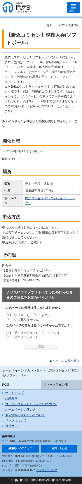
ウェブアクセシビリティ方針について (31, 404)
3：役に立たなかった (24, 319)
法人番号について (46, 470)
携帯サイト (13, 426)
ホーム (6, 370)
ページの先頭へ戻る (66, 361)
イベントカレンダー (28, 370)
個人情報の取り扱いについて (25, 415)
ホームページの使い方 (20, 409)
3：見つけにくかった (24, 337)
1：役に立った (20, 315)
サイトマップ (14, 393)
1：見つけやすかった (24, 333)
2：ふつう (44, 315)
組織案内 (11, 398)
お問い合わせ (59, 448)
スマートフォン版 (55, 384)
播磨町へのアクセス (20, 448)
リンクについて (16, 420)
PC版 (5, 384)
